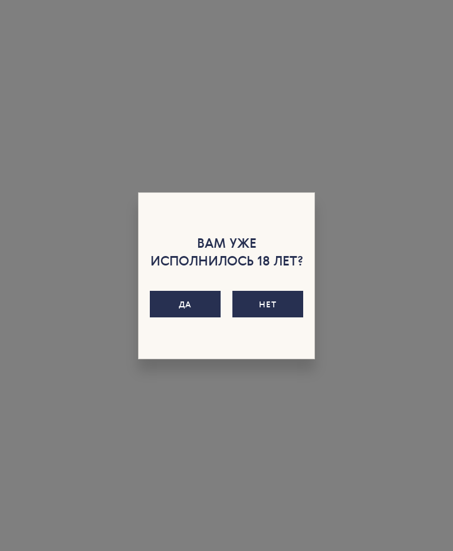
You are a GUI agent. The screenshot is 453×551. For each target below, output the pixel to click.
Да (185, 304)
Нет (267, 304)
